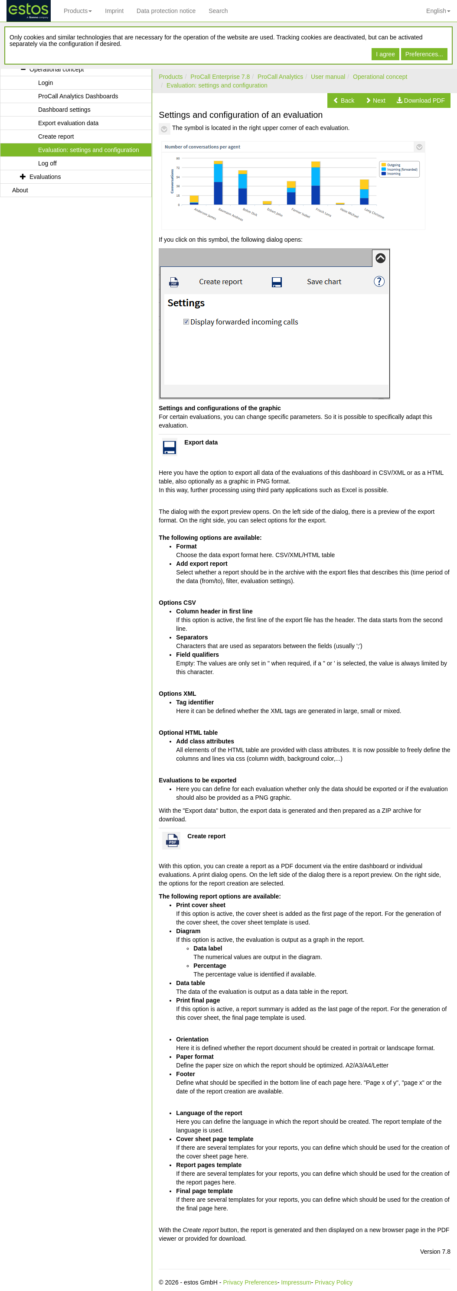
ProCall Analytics (280, 76)
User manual (328, 76)
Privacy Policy (334, 1282)
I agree (385, 54)
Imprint (114, 10)
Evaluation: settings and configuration (217, 85)
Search (218, 10)
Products (78, 10)
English (438, 10)
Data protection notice (166, 10)
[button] (343, 100)
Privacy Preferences (250, 1282)
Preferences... (424, 54)
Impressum (296, 1282)
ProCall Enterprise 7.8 (220, 76)
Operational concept (380, 76)
